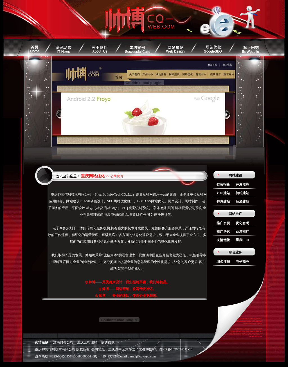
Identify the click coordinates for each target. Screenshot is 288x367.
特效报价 (223, 185)
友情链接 (223, 240)
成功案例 (107, 342)
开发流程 (242, 185)
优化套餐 (242, 223)
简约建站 (242, 193)
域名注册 (223, 262)
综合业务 (235, 252)
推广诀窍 (223, 232)
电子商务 (242, 262)
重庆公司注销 (87, 342)
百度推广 (242, 232)
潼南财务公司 (63, 342)
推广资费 (223, 223)
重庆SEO (242, 240)
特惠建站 (223, 201)
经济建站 (242, 201)
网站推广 (235, 214)
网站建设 (235, 175)
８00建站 (223, 193)
